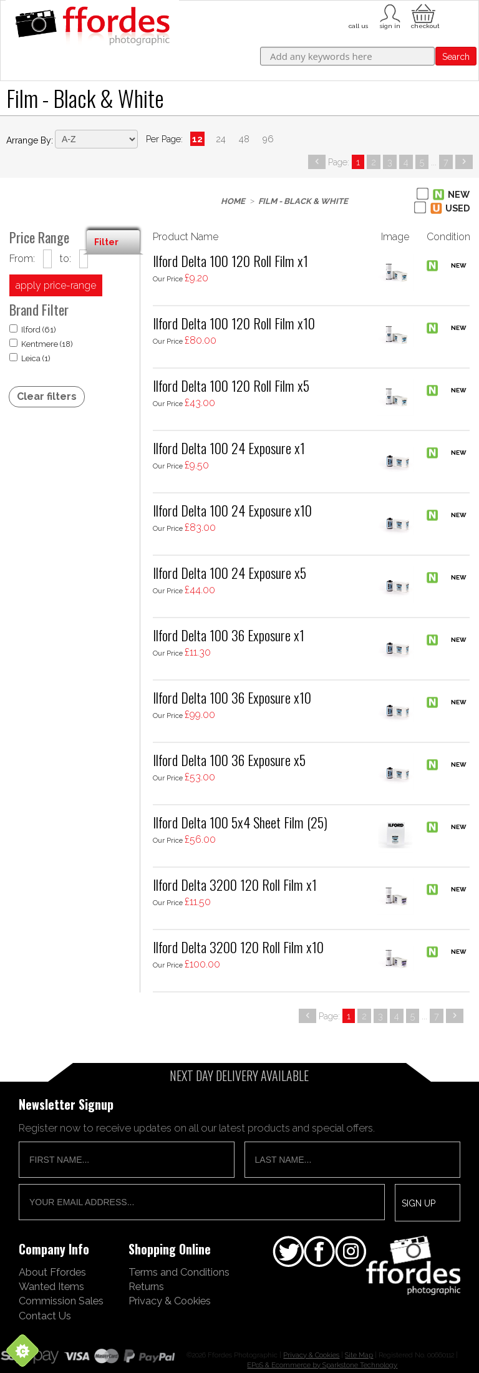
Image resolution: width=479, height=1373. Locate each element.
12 (197, 138)
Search (456, 57)
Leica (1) (30, 358)
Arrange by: (29, 140)
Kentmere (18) (41, 344)
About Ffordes (52, 1272)
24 (221, 138)
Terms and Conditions (179, 1272)
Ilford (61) (32, 329)
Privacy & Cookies (169, 1300)
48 (244, 138)
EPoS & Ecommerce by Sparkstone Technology (322, 1365)
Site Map (359, 1355)
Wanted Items (51, 1286)
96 (268, 138)
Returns (146, 1286)
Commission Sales (61, 1300)
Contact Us (45, 1315)
